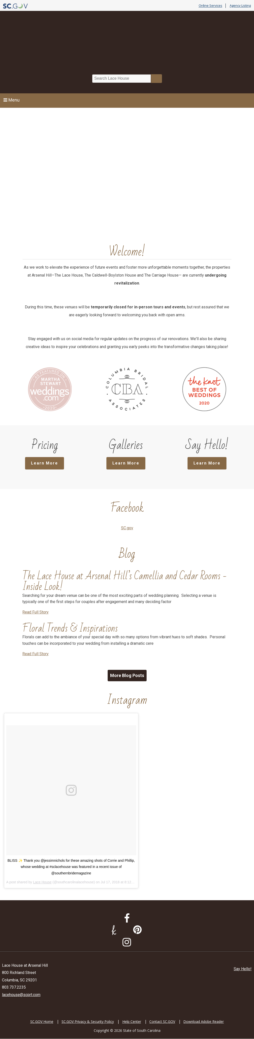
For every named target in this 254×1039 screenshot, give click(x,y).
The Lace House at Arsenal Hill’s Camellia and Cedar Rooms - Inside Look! (124, 582)
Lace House (42, 883)
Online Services (210, 5)
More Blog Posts (127, 675)
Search (156, 78)
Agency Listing (240, 5)
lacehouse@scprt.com (21, 995)
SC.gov (127, 528)
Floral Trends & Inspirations (70, 629)
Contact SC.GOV (162, 1021)
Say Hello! (243, 969)
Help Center (131, 1021)
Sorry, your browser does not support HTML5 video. (127, 171)
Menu (11, 100)
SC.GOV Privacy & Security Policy (88, 1021)
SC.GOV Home (41, 1021)
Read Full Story (35, 612)
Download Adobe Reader (203, 1021)
